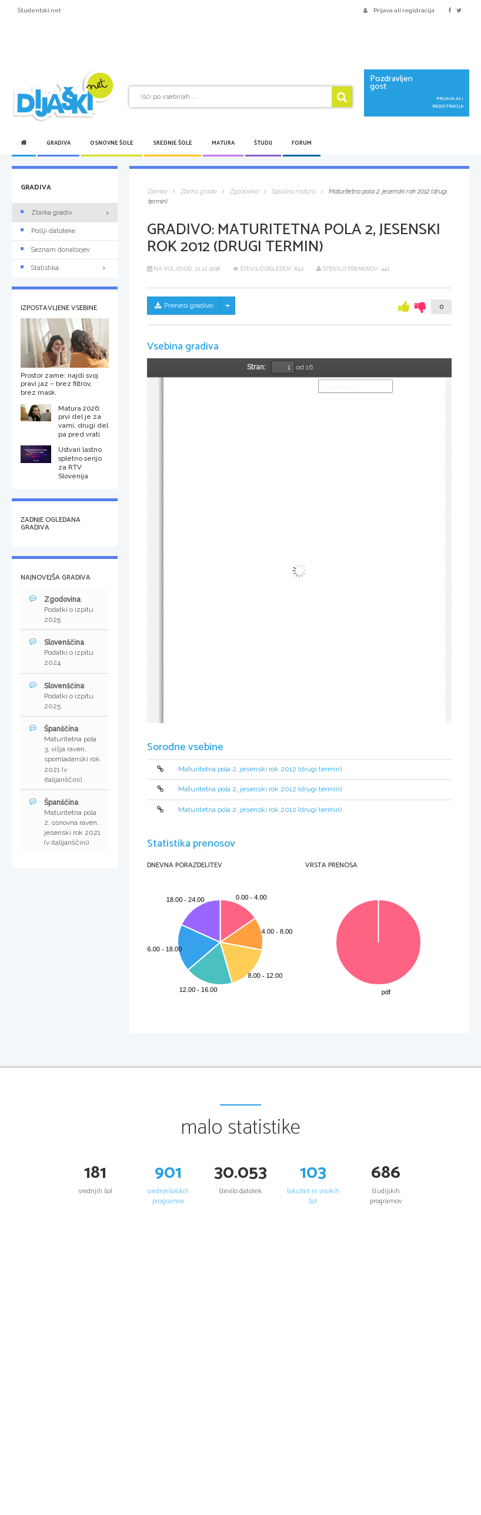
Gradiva (58, 143)
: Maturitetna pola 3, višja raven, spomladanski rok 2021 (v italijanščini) (64, 754)
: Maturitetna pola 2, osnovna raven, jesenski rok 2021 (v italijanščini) (65, 822)
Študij (263, 143)
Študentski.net (39, 10)
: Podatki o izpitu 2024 (61, 652)
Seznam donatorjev (55, 250)
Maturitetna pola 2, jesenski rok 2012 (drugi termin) (260, 769)
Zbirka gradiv (46, 213)
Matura (223, 143)
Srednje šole (172, 143)
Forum (302, 143)
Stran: (256, 367)
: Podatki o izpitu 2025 (61, 609)
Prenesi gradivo (184, 305)
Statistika (65, 268)
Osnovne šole (111, 143)
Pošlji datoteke (48, 231)
